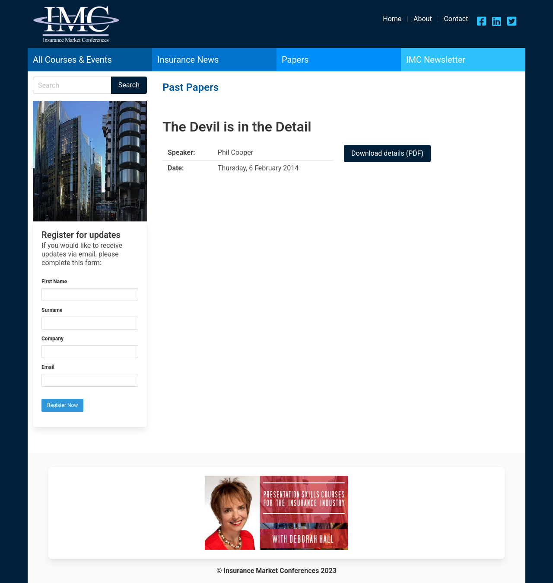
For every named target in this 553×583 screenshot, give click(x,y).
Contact (456, 19)
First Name (54, 282)
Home (392, 19)
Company (52, 339)
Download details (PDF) (387, 153)
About (422, 19)
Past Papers (190, 87)
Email (47, 367)
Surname (52, 310)
